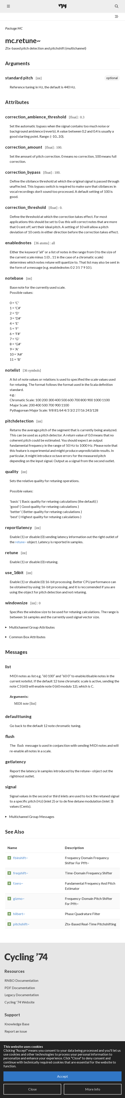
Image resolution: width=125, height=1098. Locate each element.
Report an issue (16, 1031)
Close (32, 1089)
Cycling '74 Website (19, 1002)
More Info (92, 1089)
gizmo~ (18, 898)
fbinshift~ (20, 858)
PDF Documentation (20, 988)
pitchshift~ (21, 924)
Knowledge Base (17, 1024)
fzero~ (18, 883)
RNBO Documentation (21, 980)
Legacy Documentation (22, 995)
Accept (62, 1076)
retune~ (21, 542)
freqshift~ (20, 873)
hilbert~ (19, 914)
